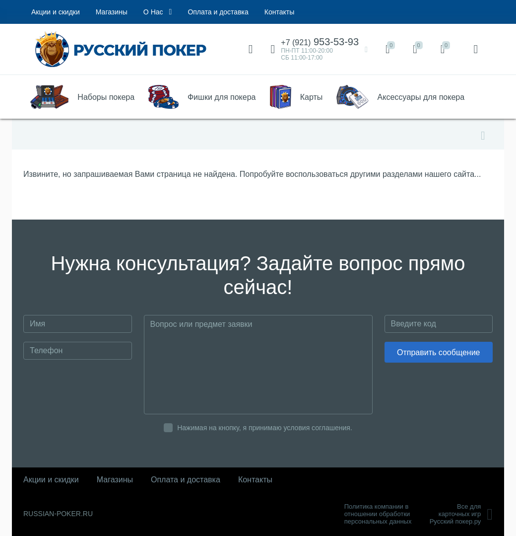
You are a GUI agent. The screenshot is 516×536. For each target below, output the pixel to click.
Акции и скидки (55, 12)
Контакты (279, 12)
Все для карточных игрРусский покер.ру (461, 514)
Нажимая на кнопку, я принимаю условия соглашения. (264, 428)
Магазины (112, 12)
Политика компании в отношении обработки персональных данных (378, 514)
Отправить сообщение (438, 352)
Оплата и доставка (218, 12)
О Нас (157, 12)
